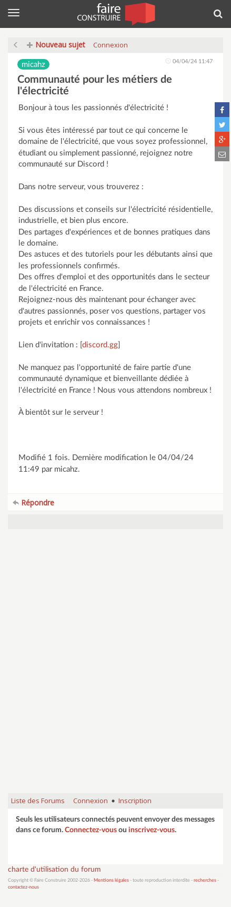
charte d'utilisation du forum (54, 869)
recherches (205, 880)
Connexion (110, 45)
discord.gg (100, 345)
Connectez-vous (91, 830)
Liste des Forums (38, 800)
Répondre (33, 503)
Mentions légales (111, 880)
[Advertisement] (115, 666)
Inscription (135, 800)
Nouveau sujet (56, 45)
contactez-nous (23, 887)
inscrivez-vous (151, 830)
